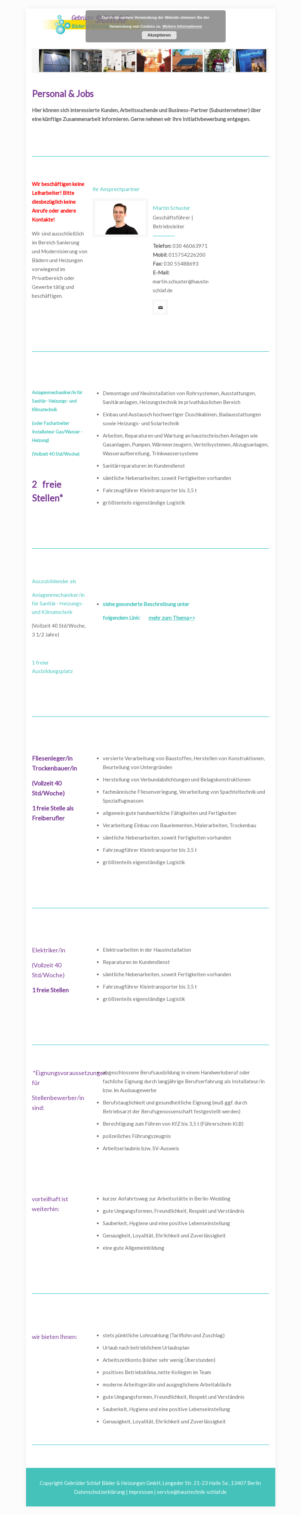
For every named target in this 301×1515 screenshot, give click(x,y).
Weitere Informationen (182, 26)
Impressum (141, 1492)
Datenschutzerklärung (99, 1492)
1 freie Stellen (50, 990)
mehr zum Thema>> (172, 617)
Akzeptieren (159, 35)
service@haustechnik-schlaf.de (192, 1492)
